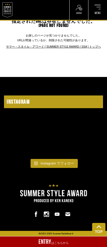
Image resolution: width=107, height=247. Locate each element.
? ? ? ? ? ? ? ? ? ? (26, 2)
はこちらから (53, 241)
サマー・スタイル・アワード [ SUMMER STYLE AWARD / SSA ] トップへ (53, 46)
